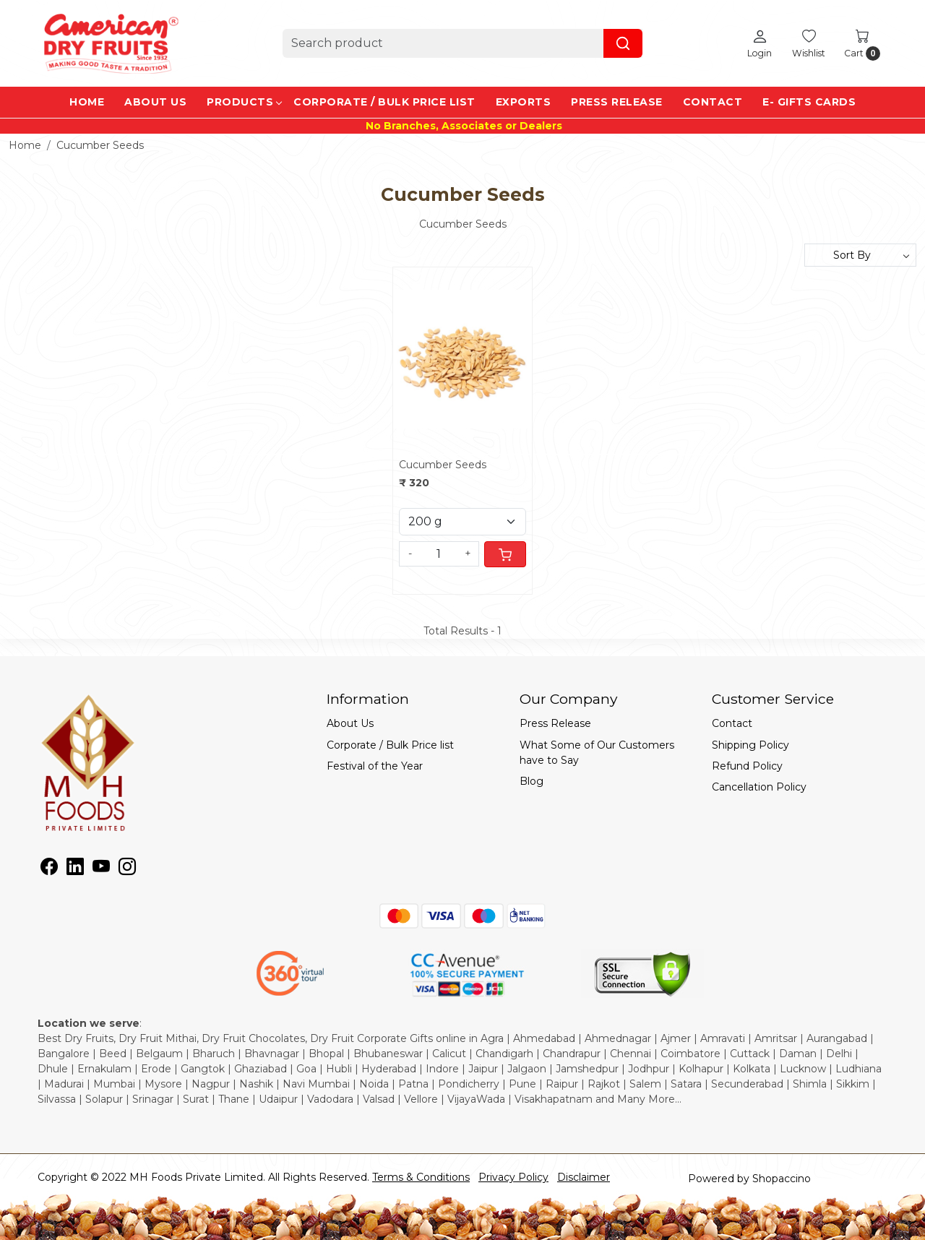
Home (86, 101)
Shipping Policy (750, 745)
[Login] (759, 43)
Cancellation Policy (759, 786)
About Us (155, 101)
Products (244, 101)
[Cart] (505, 554)
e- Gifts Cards (809, 101)
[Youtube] (101, 869)
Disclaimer (583, 1177)
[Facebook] (49, 869)
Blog (531, 781)
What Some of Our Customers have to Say (597, 753)
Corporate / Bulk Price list (384, 101)
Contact (713, 101)
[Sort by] (860, 255)
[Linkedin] (75, 869)
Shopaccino (781, 1178)
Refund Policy (747, 765)
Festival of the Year (375, 765)
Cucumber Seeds (442, 464)
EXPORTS (523, 101)
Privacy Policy (513, 1177)
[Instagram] (127, 869)
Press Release (617, 101)
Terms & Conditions (421, 1177)
